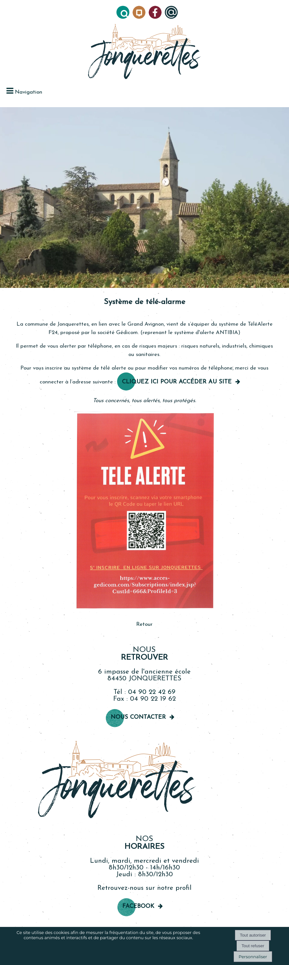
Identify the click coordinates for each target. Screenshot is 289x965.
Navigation (28, 92)
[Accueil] (144, 52)
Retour (144, 624)
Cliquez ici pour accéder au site (177, 382)
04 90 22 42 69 (151, 692)
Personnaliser (253, 956)
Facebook (138, 906)
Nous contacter (138, 717)
